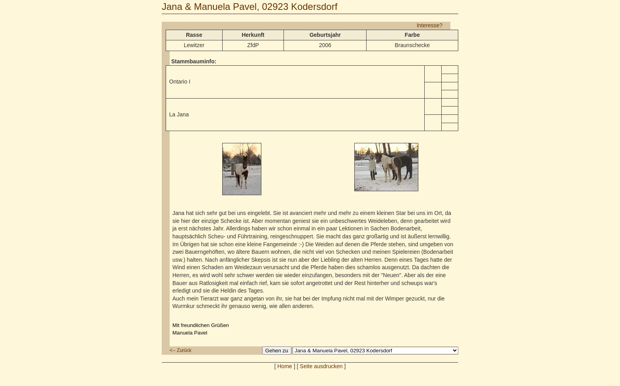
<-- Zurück (180, 350)
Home (285, 366)
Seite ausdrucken (321, 366)
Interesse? (429, 25)
